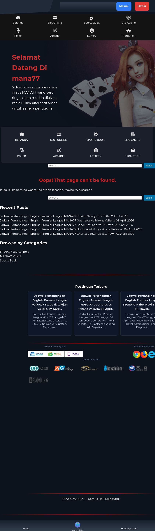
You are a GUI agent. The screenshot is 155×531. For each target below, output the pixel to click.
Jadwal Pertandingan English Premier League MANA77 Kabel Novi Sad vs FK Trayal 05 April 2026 (66, 225)
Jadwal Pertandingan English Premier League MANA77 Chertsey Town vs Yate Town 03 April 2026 (67, 233)
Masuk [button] (123, 6)
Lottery (91, 32)
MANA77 (79, 499)
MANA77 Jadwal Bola (14, 251)
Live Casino (128, 19)
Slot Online (55, 19)
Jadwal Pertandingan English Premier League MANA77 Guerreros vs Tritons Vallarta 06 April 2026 (67, 220)
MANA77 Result (10, 256)
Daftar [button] (142, 6)
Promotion (128, 32)
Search (149, 165)
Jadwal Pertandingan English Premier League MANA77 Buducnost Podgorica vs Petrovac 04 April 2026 (71, 229)
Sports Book (92, 20)
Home (25, 525)
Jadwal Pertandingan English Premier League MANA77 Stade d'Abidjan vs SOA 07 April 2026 (63, 216)
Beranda (18, 19)
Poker (18, 32)
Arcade (54, 32)
